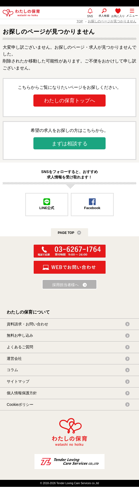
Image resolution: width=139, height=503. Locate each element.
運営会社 (14, 358)
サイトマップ (18, 381)
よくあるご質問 (20, 347)
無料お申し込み (20, 335)
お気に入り (118, 16)
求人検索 (104, 15)
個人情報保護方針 (22, 393)
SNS (90, 18)
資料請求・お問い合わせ (27, 324)
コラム (12, 370)
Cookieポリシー (20, 404)
